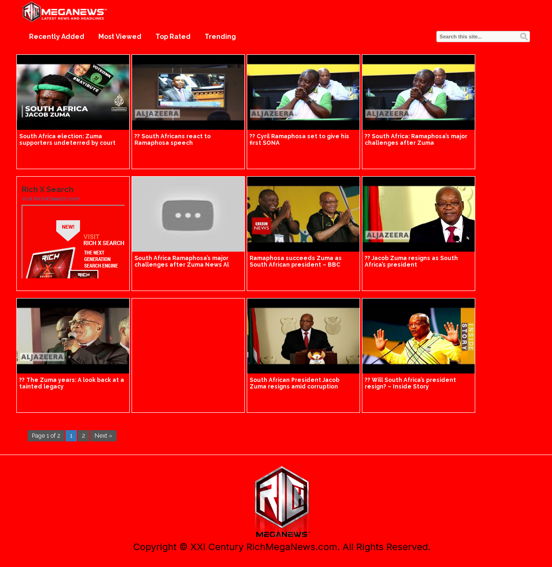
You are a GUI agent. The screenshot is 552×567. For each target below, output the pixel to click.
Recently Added (56, 36)
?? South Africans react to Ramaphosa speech (172, 139)
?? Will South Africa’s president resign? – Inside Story (410, 383)
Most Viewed (119, 36)
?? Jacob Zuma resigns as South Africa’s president (411, 261)
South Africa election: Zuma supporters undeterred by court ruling (67, 143)
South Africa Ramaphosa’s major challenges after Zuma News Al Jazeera (181, 265)
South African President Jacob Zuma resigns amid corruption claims (294, 386)
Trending (220, 36)
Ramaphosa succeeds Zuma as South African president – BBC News (296, 265)
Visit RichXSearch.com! (51, 198)
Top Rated (173, 36)
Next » (103, 435)
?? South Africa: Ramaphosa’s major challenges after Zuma (416, 139)
